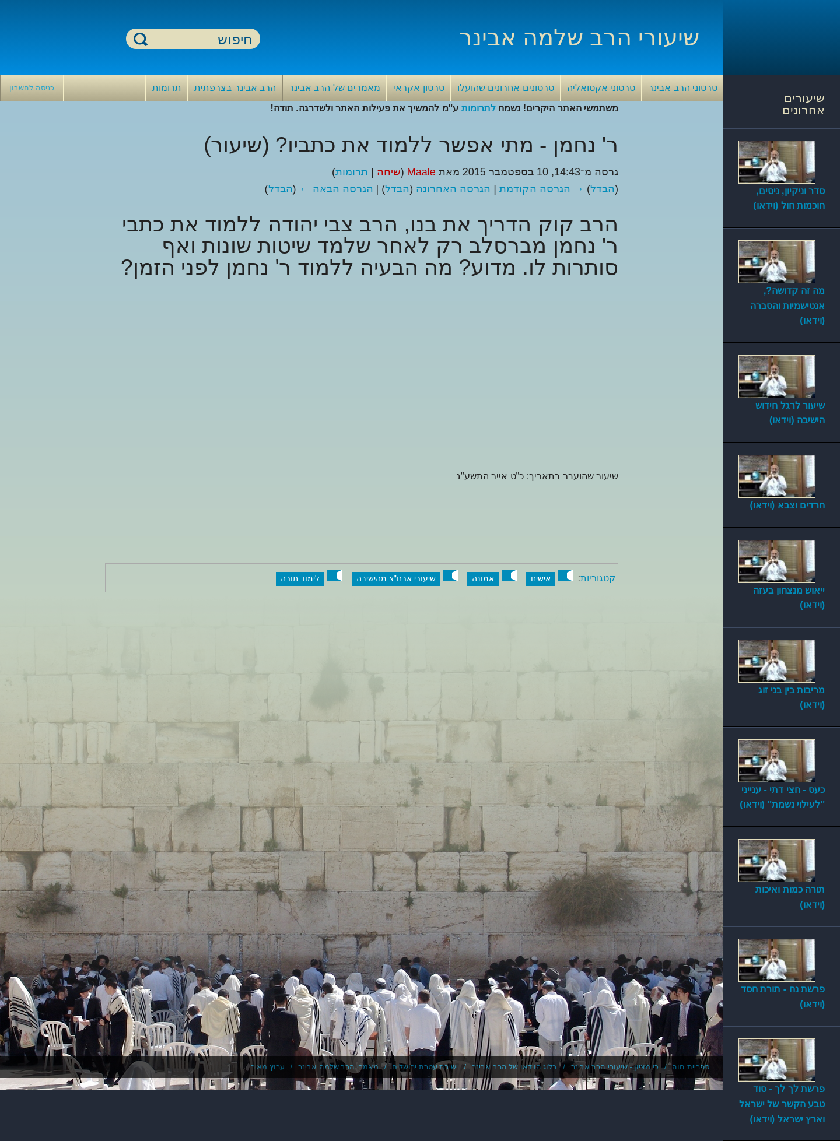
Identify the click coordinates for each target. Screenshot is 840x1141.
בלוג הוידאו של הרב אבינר (514, 1066)
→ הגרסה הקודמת (541, 189)
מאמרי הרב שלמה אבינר (338, 1066)
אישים (541, 578)
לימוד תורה (300, 578)
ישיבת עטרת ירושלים (425, 1066)
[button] (565, 575)
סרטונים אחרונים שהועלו (505, 88)
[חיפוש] (200, 39)
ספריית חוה (690, 1066)
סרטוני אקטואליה (601, 88)
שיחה (389, 172)
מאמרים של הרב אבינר (334, 88)
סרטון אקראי (418, 88)
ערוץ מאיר (268, 1066)
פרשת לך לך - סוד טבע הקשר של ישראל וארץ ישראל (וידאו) (782, 1104)
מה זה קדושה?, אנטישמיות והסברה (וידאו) (787, 305)
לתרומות (478, 108)
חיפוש (141, 38)
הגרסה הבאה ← (336, 189)
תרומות (166, 88)
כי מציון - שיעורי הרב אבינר (615, 1066)
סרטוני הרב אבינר (683, 88)
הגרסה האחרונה (453, 189)
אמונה (483, 578)
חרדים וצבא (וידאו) (787, 505)
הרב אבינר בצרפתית (235, 88)
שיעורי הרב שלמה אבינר (579, 37)
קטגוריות (597, 578)
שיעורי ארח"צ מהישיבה (396, 578)
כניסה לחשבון (31, 87)
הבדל (602, 189)
